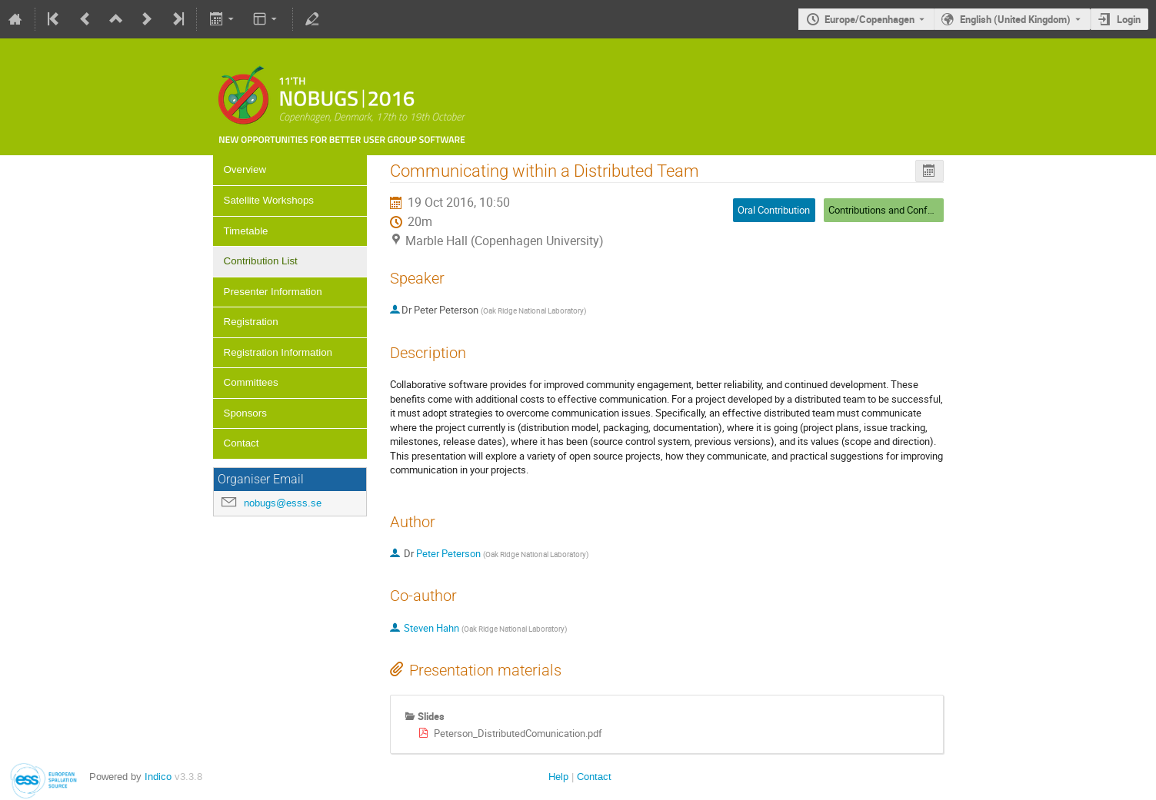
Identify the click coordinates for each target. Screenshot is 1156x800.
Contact (241, 443)
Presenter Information (273, 291)
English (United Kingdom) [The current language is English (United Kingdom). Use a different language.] (1015, 19)
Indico (158, 776)
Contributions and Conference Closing (910, 210)
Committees (251, 382)
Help (558, 776)
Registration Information (278, 352)
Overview (245, 169)
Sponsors (245, 413)
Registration (251, 321)
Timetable (246, 231)
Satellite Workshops (269, 200)
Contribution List (261, 261)
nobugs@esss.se (282, 503)
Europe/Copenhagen (869, 19)
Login (1129, 19)
